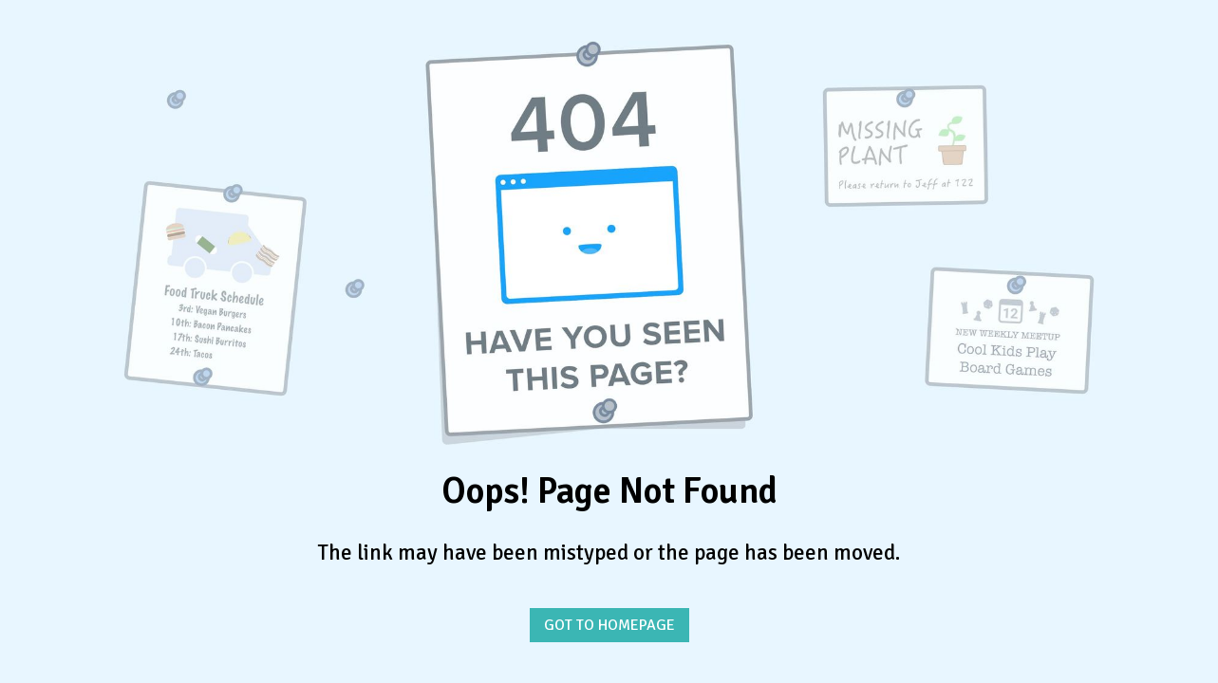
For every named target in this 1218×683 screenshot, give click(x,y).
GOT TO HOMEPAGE (609, 625)
